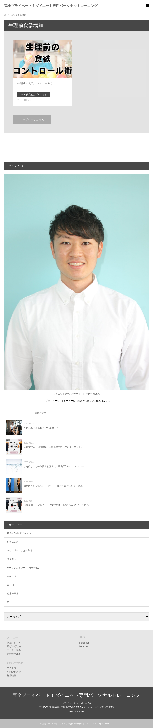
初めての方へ (14, 642)
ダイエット (12, 559)
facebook (84, 646)
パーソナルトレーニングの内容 (23, 567)
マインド (11, 576)
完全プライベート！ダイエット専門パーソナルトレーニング (51, 6)
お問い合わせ (14, 672)
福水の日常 (12, 593)
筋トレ (10, 602)
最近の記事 (40, 412)
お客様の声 (12, 541)
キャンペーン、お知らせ (19, 550)
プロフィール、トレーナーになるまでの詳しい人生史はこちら (77, 400)
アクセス (11, 668)
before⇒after (14, 654)
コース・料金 (14, 650)
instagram (84, 642)
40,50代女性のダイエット (20, 533)
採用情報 (11, 675)
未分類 (10, 585)
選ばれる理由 (14, 646)
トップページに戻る (32, 119)
